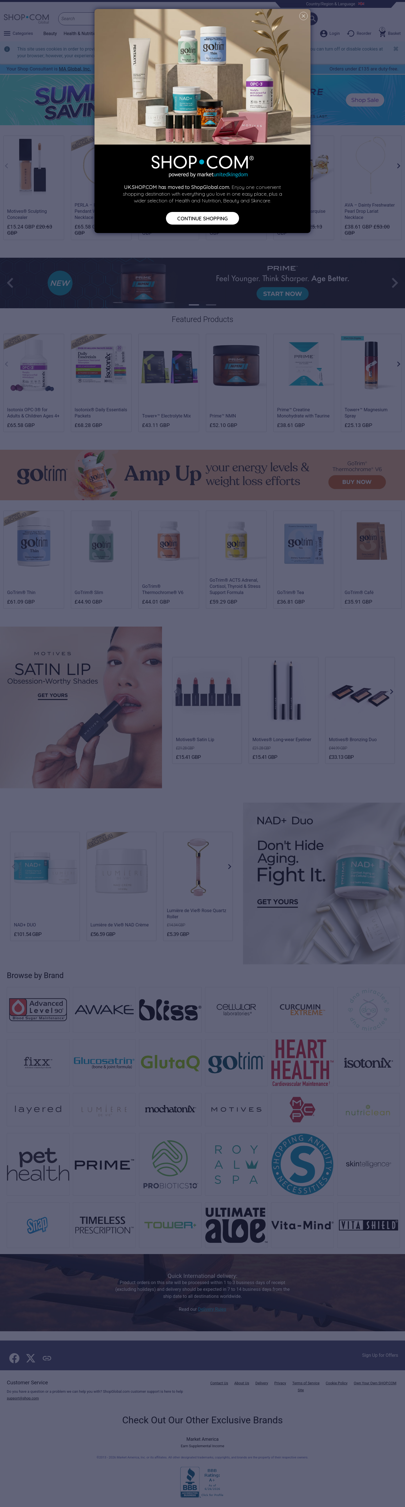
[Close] (303, 16)
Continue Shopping (202, 218)
